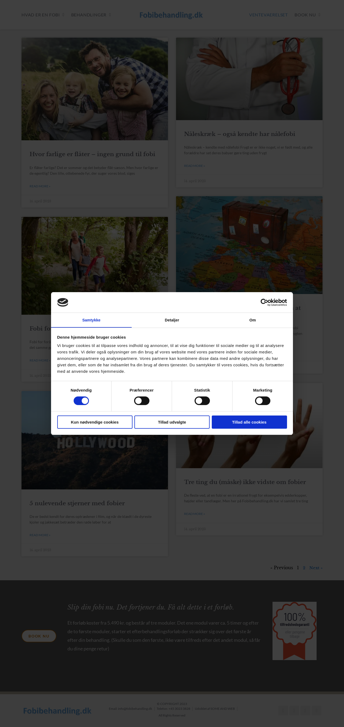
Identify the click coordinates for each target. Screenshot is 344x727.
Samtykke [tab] (91, 319)
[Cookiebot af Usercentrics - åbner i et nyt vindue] (263, 302)
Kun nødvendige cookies (95, 422)
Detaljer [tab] (172, 319)
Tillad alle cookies (249, 422)
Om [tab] (252, 319)
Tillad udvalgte (172, 422)
